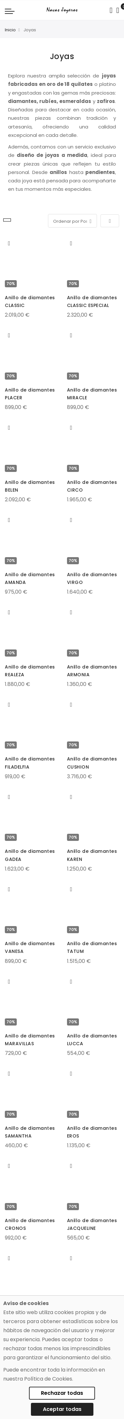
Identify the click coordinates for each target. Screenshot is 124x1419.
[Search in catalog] (111, 10)
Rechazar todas (62, 1393)
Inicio (10, 30)
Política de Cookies (48, 1379)
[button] (9, 243)
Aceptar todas (62, 1409)
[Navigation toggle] (9, 11)
